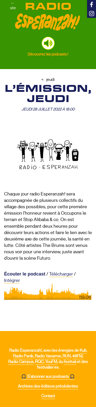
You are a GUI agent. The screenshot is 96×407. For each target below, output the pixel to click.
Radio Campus (21, 361)
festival (70, 361)
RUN (66, 356)
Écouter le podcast (24, 274)
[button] (48, 43)
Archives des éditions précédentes (48, 386)
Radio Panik (23, 356)
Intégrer (12, 280)
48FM (77, 356)
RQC (39, 361)
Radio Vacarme (48, 356)
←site (13, 5)
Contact (48, 396)
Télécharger (61, 274)
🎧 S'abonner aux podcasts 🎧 (48, 376)
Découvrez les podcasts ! (48, 54)
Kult (83, 350)
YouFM (51, 361)
